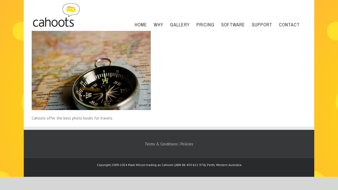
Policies (187, 143)
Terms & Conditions (161, 143)
